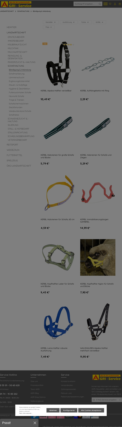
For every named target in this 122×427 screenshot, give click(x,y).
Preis (49, 27)
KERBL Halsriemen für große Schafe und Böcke (57, 156)
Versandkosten (67, 385)
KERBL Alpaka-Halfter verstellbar (56, 90)
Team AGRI (35, 389)
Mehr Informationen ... (25, 413)
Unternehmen (38, 374)
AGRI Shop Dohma (38, 397)
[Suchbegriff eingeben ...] (85, 3)
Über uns (34, 381)
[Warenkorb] (120, 4)
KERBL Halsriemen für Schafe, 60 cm (57, 219)
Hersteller (51, 22)
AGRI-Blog (35, 393)
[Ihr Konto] (115, 4)
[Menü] (105, 4)
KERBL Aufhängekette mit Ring (94, 90)
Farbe (85, 22)
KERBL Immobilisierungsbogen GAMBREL (94, 220)
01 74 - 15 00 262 (8, 393)
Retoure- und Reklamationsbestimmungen (72, 395)
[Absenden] (120, 399)
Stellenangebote (37, 401)
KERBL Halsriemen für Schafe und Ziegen (95, 156)
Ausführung (69, 22)
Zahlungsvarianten (68, 389)
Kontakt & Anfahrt (68, 381)
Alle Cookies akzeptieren (91, 410)
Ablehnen (53, 410)
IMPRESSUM (5, 415)
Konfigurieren (69, 410)
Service (65, 374)
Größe (99, 22)
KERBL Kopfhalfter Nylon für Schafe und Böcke (97, 285)
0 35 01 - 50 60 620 (10, 385)
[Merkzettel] (110, 4)
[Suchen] (99, 3)
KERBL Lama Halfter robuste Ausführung (54, 349)
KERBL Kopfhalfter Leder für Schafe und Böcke (57, 285)
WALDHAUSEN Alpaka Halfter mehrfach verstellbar (94, 349)
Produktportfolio (37, 385)
